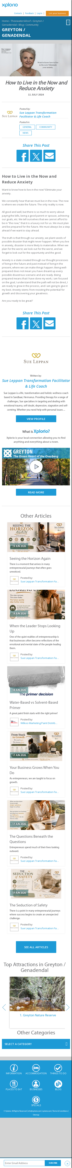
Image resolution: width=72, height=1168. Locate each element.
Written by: (36, 375)
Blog (21, 24)
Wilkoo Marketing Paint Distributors (40, 723)
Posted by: (25, 108)
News (25, 133)
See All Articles (36, 947)
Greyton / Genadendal (16, 32)
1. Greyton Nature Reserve (38, 1015)
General (27, 127)
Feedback (29, 13)
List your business (57, 13)
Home (5, 21)
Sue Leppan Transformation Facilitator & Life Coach (37, 114)
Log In (39, 13)
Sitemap (36, 1115)
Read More (36, 492)
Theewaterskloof (21, 21)
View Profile (36, 419)
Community (32, 24)
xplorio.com (46, 1111)
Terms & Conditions (60, 1111)
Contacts (18, 13)
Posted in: (24, 122)
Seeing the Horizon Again (30, 558)
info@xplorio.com (34, 1111)
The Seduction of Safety (28, 905)
